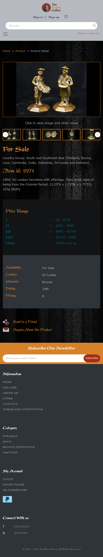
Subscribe (92, 358)
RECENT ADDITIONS (19, 447)
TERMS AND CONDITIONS (23, 410)
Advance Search (88, 33)
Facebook (16, 526)
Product (20, 50)
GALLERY (10, 388)
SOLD (7, 442)
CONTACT (10, 404)
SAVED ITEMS (13, 485)
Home (6, 50)
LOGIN (8, 479)
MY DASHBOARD (15, 490)
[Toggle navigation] (5, 34)
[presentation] (5, 134)
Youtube (15, 533)
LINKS (8, 399)
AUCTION (10, 453)
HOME (7, 382)
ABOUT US (10, 393)
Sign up (54, 17)
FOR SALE (10, 436)
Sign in (38, 17)
